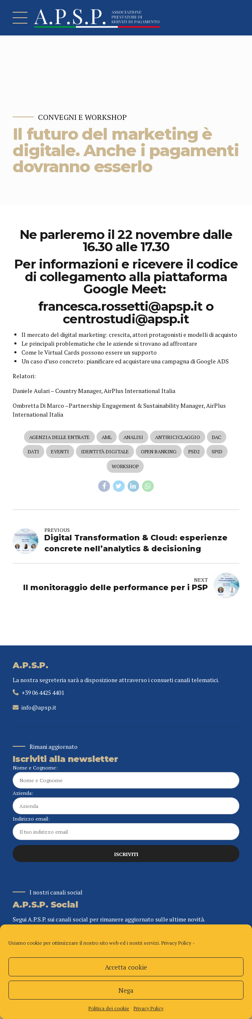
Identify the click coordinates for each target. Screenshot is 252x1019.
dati (33, 451)
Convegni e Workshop (82, 117)
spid (217, 451)
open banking (159, 451)
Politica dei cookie (108, 1008)
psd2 (194, 451)
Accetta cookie (126, 967)
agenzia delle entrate (59, 437)
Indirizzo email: (126, 827)
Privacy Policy (176, 943)
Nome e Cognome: (126, 776)
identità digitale (105, 451)
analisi (133, 437)
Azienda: (126, 801)
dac (216, 437)
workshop (125, 466)
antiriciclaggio (177, 437)
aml (107, 437)
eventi (60, 451)
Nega (126, 990)
